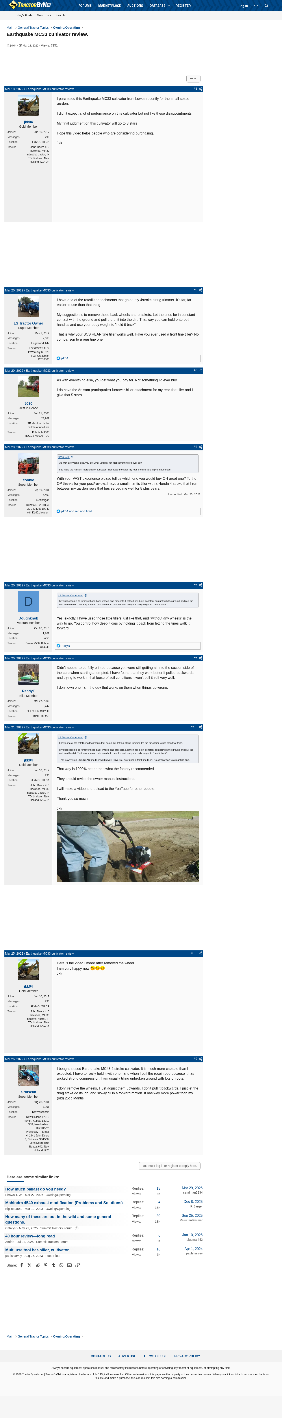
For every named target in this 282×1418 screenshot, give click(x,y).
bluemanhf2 (195, 1239)
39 (158, 1216)
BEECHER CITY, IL (37, 711)
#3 (195, 370)
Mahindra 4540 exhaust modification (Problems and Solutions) (64, 1203)
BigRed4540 (13, 1209)
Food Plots (52, 1256)
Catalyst (11, 1228)
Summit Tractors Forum (56, 1228)
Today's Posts (23, 15)
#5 (195, 585)
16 (158, 1249)
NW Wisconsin (40, 1112)
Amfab (9, 1242)
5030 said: (64, 457)
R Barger (196, 1206)
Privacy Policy (187, 1356)
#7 (192, 727)
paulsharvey (13, 1256)
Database (157, 5)
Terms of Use (155, 1356)
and (76, 511)
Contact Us (101, 1356)
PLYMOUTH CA (39, 142)
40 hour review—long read (30, 1236)
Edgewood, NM (40, 343)
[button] (169, 6)
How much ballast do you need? (35, 1189)
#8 (192, 953)
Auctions (135, 5)
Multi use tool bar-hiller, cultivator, (37, 1250)
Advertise (127, 1356)
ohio (46, 638)
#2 (195, 290)
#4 (195, 446)
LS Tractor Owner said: (70, 595)
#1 (195, 88)
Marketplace (109, 5)
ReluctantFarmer (191, 1220)
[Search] (266, 6)
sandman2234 (193, 1192)
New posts (44, 15)
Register (183, 5)
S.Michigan (42, 500)
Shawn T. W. (13, 1195)
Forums (85, 5)
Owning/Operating (58, 1195)
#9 (195, 1058)
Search (60, 15)
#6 (195, 658)
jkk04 (13, 45)
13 (158, 1188)
